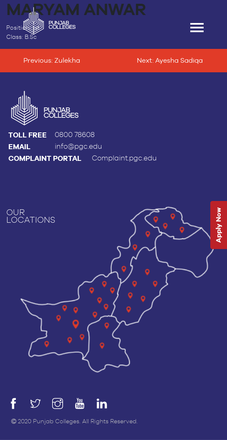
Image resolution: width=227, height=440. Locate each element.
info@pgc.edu (78, 146)
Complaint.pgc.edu (124, 158)
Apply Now (218, 225)
